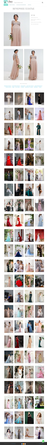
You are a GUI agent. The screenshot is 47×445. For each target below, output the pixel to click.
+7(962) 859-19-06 (40, 443)
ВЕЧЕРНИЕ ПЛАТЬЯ (16, 85)
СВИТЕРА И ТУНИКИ (29, 87)
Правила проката (12, 4)
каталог (6, 4)
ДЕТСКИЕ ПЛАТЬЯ (30, 85)
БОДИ (13, 87)
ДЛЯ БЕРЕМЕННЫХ (38, 85)
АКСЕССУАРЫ (8, 87)
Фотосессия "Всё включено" (21, 4)
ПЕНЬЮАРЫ (23, 85)
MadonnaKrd (13, 443)
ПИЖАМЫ (36, 87)
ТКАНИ (40, 87)
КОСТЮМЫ (17, 87)
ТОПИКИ (22, 87)
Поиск (42, 2)
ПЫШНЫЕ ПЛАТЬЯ (7, 85)
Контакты (29, 4)
